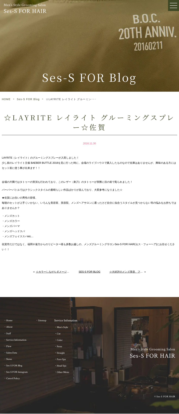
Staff (8, 333)
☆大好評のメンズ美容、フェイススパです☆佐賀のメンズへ (127, 271)
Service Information (16, 340)
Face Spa (61, 359)
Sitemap (42, 320)
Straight (61, 353)
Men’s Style (62, 327)
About (9, 327)
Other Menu (63, 372)
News (9, 359)
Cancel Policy (13, 378)
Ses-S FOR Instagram (17, 372)
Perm (59, 346)
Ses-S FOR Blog (28, 99)
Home (9, 320)
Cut (58, 333)
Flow (8, 346)
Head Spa (61, 365)
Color (59, 340)
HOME (6, 99)
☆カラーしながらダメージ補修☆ (53, 271)
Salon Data (11, 352)
